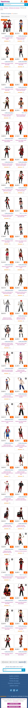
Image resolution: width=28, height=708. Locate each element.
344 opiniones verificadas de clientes (19, 696)
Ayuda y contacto (14, 676)
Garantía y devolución (14, 683)
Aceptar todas (14, 703)
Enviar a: (21, 2)
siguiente (22, 662)
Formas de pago (14, 681)
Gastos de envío (14, 678)
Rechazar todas (14, 706)
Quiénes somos (14, 685)
